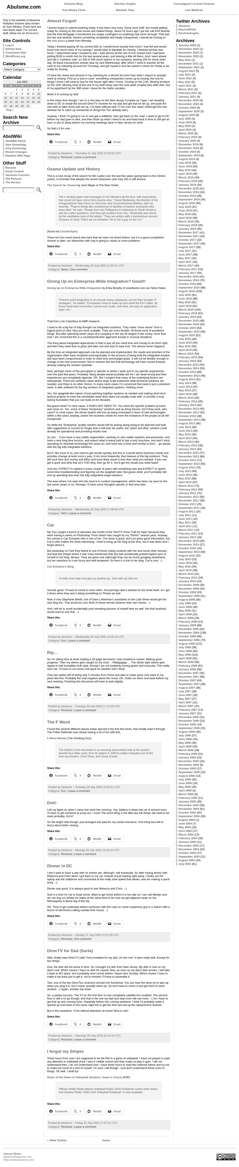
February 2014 (187, 401)
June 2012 (185, 474)
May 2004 (184, 827)
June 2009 (185, 607)
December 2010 (188, 540)
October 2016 (187, 283)
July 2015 (184, 339)
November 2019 (188, 148)
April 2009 (185, 614)
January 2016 (187, 317)
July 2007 (184, 691)
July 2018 (184, 206)
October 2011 (187, 504)
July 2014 (184, 383)
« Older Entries (57, 1140)
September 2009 (189, 596)
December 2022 (188, 52)
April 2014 (185, 394)
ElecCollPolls (187, 29)
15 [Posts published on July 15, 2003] (16, 98)
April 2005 (185, 790)
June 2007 (185, 695)
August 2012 (186, 467)
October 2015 (187, 328)
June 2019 (185, 166)
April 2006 (185, 746)
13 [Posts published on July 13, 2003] (5, 98)
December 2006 (188, 717)
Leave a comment (85, 157)
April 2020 (185, 129)
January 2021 (187, 96)
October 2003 (187, 853)
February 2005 (187, 797)
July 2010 (184, 559)
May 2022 (184, 60)
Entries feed (13, 49)
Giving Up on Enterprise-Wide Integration (74, 288)
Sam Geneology (15, 144)
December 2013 (188, 408)
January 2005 (187, 801)
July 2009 (184, 603)
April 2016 (185, 306)
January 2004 (187, 842)
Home (106, 1140)
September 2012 (189, 463)
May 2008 (184, 654)
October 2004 (187, 812)
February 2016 (187, 313)
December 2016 (188, 276)
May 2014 (184, 390)
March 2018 (186, 221)
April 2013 (185, 438)
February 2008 (187, 665)
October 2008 (187, 636)
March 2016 (186, 309)
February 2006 (187, 753)
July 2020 (184, 118)
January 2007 (187, 713)
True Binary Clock (74, 10)
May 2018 (184, 214)
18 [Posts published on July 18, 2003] (33, 98)
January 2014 (187, 405)
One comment (78, 269)
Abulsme (184, 25)
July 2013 (184, 427)
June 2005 (185, 783)
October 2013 (187, 416)
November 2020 (188, 104)
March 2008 (186, 662)
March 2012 (186, 485)
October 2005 (187, 768)
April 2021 (185, 85)
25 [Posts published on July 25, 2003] (33, 102)
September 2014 (189, 375)
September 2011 (189, 507)
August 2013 (186, 423)
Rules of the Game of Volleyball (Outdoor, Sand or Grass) (84, 1077)
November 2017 (188, 236)
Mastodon (32, 33)
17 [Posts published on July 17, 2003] (28, 98)
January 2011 (187, 537)
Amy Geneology (15, 148)
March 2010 (186, 574)
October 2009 (187, 592)
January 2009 (187, 625)
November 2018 (188, 192)
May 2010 (184, 566)
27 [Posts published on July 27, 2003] (5, 106)
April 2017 (185, 261)
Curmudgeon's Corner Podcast (194, 3)
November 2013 (188, 412)
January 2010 (187, 581)
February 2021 (187, 93)
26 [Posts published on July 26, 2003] (38, 102)
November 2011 (188, 500)
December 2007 (188, 673)
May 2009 (184, 610)
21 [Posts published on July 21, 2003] (11, 102)
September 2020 (189, 111)
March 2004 (186, 834)
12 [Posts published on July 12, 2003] (38, 93)
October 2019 (187, 151)
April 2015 (185, 350)
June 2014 (185, 386)
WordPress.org (15, 56)
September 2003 (189, 856)
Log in (9, 45)
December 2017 (188, 232)
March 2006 (186, 750)
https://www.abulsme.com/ (18, 1159)
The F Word (58, 722)
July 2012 (184, 471)
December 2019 (188, 144)
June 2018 (185, 210)
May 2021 (184, 82)
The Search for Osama (61, 185)
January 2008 (187, 669)
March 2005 (186, 794)
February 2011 (187, 533)
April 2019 (185, 173)
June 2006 (185, 739)
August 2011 (186, 511)
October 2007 (187, 680)
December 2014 (188, 364)
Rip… (52, 652)
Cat (50, 525)
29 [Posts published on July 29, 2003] (16, 106)
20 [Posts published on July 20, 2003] (5, 102)
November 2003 (188, 849)
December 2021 (188, 63)
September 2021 (189, 67)
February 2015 (187, 357)
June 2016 (185, 298)
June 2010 (185, 562)
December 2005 (188, 761)
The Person (13, 182)
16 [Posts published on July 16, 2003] (22, 98)
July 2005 (184, 779)
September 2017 (189, 243)
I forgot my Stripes (65, 1051)
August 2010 (186, 555)
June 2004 (185, 823)
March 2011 (186, 529)
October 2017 (187, 239)
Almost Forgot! (62, 21)
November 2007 (188, 676)
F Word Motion (56, 738)
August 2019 (186, 159)
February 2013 (187, 445)
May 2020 (184, 126)
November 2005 (188, 764)
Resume (10, 167)
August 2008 (186, 643)
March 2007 (186, 706)
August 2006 (186, 731)
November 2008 (188, 632)
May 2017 (184, 258)
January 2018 (187, 228)
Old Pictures (13, 178)
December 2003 (188, 845)
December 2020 (188, 100)
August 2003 (186, 860)
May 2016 (184, 302)
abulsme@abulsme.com (17, 1156)
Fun (63, 640)
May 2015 (184, 346)
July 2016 (184, 295)
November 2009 (188, 588)
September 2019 (189, 155)
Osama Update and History (73, 169)
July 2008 (184, 647)
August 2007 (186, 687)
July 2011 (184, 515)
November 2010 (188, 544)
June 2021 (185, 78)
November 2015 (188, 324)
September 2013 (189, 419)
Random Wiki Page (17, 155)
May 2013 (184, 434)
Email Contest (14, 171)
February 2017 (187, 269)
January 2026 (187, 45)
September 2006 (189, 728)
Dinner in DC (59, 866)
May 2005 (184, 786)
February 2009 (187, 621)
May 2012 (184, 478)
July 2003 (184, 864)
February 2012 (187, 489)
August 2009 (186, 599)
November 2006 (188, 720)
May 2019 (184, 170)
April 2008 (185, 658)
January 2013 (187, 449)
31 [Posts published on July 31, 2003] (28, 106)
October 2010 (187, 548)
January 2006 (187, 757)
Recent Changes (16, 152)
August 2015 (186, 335)
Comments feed (15, 52)
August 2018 (186, 203)
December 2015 (188, 320)
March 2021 (186, 89)
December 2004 (188, 805)
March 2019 (186, 177)
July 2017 (184, 250)
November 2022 (188, 56)
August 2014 (186, 379)
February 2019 (187, 181)
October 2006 (187, 724)
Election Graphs (125, 3)
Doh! (52, 803)
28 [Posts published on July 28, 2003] (11, 106)
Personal (66, 157)
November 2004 (188, 808)
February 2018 (187, 225)
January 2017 (187, 272)
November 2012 (188, 456)
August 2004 (186, 819)
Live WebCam (194, 10)
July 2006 (184, 735)
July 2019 (184, 162)
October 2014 (187, 372)
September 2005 (189, 772)
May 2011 (184, 522)
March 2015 (186, 353)
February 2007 (187, 709)
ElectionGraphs (188, 33)
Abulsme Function (17, 175)
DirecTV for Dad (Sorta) (70, 950)
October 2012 (187, 460)
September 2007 (189, 684)
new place (58, 40)
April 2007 (185, 702)
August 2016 (186, 291)
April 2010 (185, 570)
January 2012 (187, 493)
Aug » (10, 109)
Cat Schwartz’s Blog (60, 566)
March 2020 (186, 133)
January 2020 (187, 140)
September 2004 (189, 816)
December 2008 (188, 629)
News (64, 269)
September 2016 (189, 287)
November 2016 (188, 280)
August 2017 (186, 247)
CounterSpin (68, 231)
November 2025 (188, 49)
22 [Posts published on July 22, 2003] (16, 102)
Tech (64, 513)
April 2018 (185, 217)
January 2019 (187, 184)
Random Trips (125, 10)
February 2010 (187, 577)
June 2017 (185, 254)
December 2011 (188, 496)
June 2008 (185, 651)
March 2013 (186, 441)
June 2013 (185, 430)
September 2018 (189, 199)
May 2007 (184, 698)
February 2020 (187, 137)
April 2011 (185, 526)
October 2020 (187, 107)
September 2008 (189, 640)
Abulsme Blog (73, 3)
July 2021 (184, 74)
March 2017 (186, 265)
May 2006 (184, 742)
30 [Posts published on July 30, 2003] (22, 106)
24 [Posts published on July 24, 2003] (28, 102)
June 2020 (185, 122)
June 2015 (185, 342)
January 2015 (187, 361)
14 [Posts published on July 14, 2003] (11, 98)
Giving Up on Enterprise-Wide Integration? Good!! (96, 281)
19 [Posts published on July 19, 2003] (38, 98)
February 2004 (187, 838)
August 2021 (186, 71)
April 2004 (185, 830)
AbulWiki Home (15, 141)
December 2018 (188, 188)
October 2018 (187, 195)
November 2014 (188, 368)
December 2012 (188, 452)
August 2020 (186, 115)
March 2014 (186, 397)
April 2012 (185, 482)
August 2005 (186, 775)
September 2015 (189, 331)
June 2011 (185, 518)
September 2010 (189, 551)
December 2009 (188, 585)
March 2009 (186, 618)
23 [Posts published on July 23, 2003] (22, 102)
